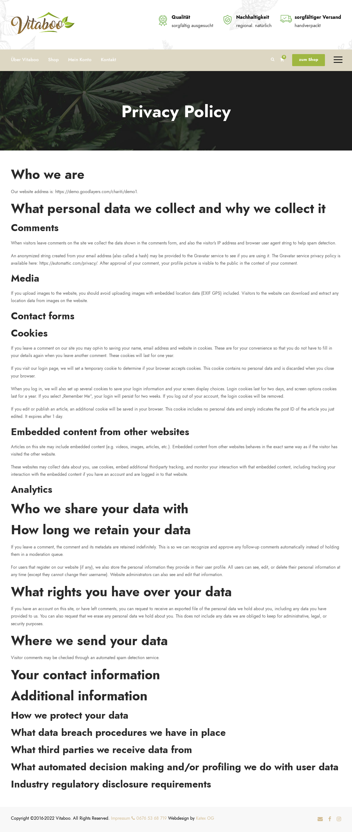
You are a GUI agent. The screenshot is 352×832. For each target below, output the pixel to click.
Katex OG (205, 818)
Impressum (120, 818)
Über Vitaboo (25, 59)
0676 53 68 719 (149, 818)
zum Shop (308, 59)
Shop (53, 59)
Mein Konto (80, 59)
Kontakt (108, 59)
